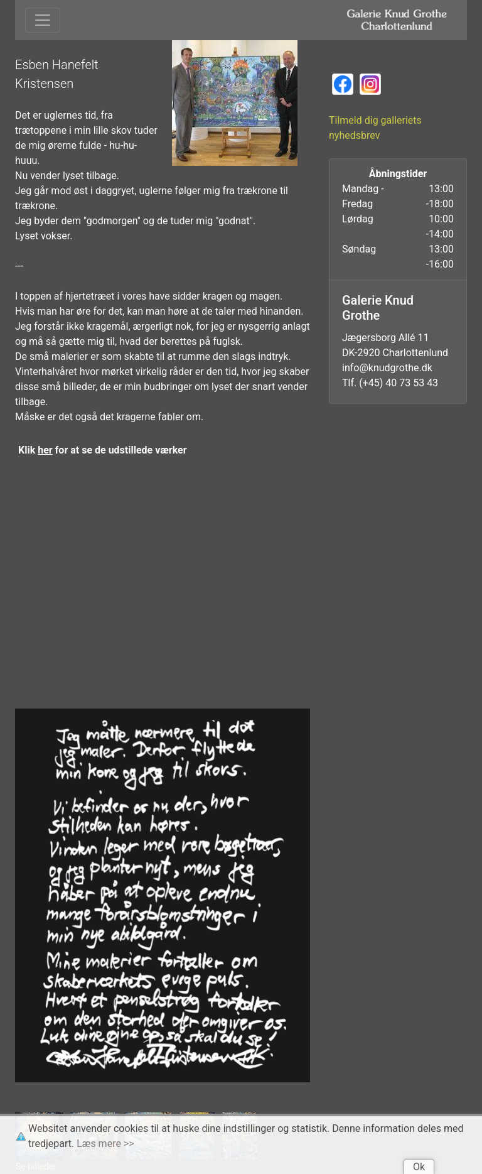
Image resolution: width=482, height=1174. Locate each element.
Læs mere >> (105, 1144)
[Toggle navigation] (42, 20)
